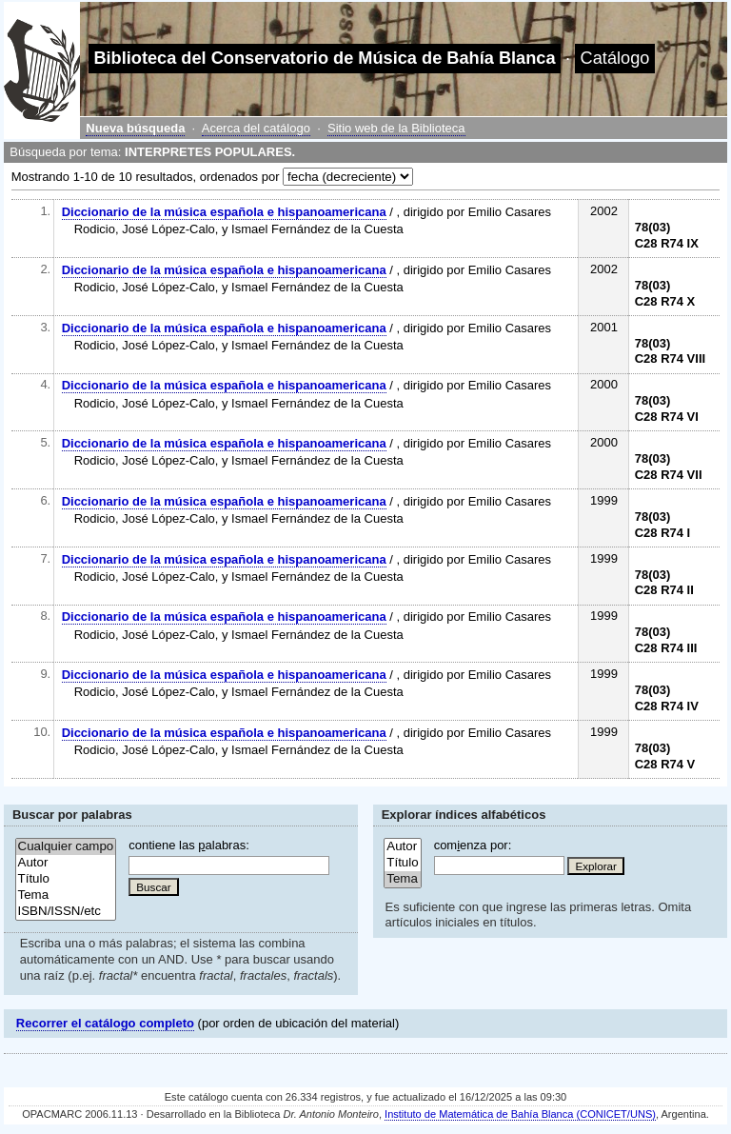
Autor (66, 863)
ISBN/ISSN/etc (66, 912)
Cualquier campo (66, 847)
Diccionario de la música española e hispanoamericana (224, 212)
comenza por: (473, 845)
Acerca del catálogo (256, 128)
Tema (66, 895)
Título (66, 879)
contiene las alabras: (188, 845)
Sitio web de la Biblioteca (396, 128)
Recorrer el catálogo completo (105, 1023)
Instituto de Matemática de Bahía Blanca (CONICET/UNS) (520, 1114)
